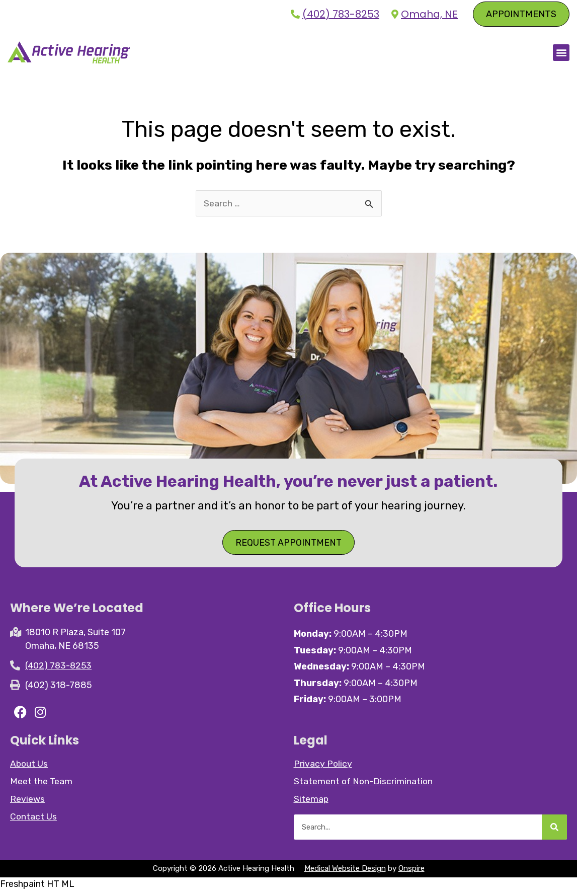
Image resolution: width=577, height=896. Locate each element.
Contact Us (33, 821)
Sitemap (311, 804)
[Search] (554, 832)
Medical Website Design (345, 873)
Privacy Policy (323, 769)
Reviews (27, 804)
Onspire (411, 873)
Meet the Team (41, 786)
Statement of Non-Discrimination (364, 786)
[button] (561, 54)
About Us (29, 769)
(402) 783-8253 (340, 14)
